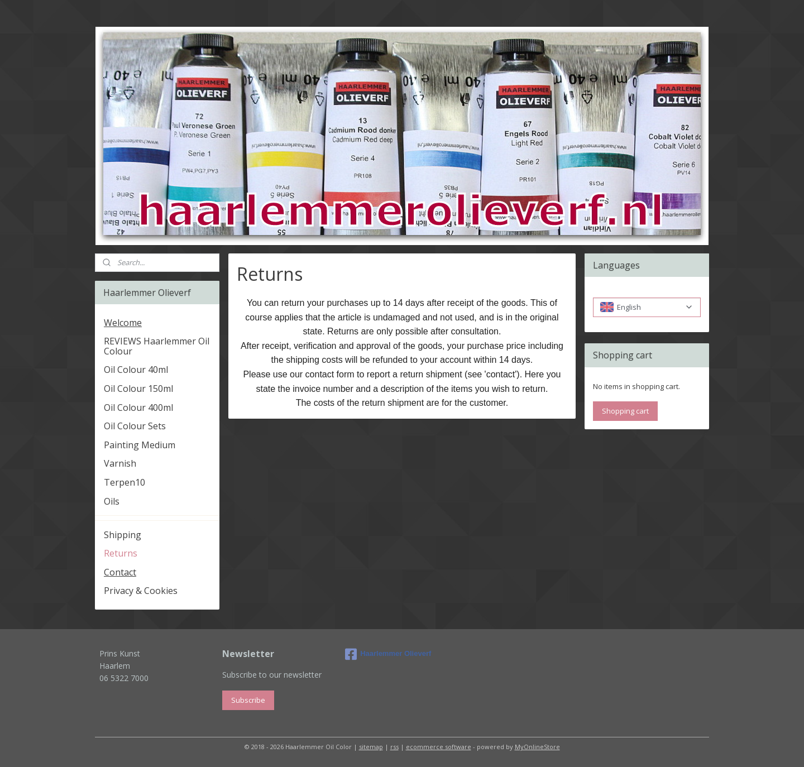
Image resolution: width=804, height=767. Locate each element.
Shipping (122, 535)
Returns (120, 553)
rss (394, 746)
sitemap (371, 746)
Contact (120, 572)
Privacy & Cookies (141, 590)
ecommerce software (438, 746)
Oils (111, 501)
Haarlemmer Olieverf (388, 654)
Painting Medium (139, 445)
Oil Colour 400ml (138, 407)
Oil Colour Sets (135, 426)
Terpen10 (124, 482)
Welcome (123, 323)
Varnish (120, 463)
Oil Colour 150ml (138, 388)
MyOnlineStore (537, 746)
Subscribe (248, 700)
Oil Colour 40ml (136, 369)
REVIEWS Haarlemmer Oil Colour (156, 346)
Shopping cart (625, 411)
